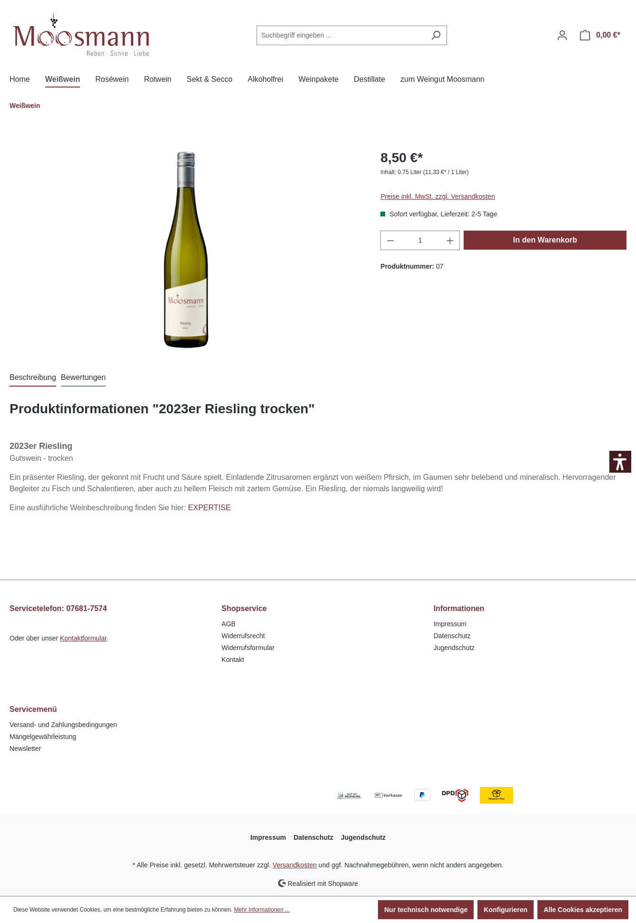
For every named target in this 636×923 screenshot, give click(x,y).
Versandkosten (295, 865)
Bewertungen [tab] (83, 377)
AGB (228, 624)
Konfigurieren (505, 909)
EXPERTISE (209, 508)
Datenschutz (452, 636)
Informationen (459, 608)
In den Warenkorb (545, 240)
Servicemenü (33, 709)
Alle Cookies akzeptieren (583, 909)
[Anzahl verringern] (390, 240)
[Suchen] (436, 35)
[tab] (33, 378)
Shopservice (244, 608)
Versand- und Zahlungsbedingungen (63, 725)
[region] (185, 250)
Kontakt (232, 659)
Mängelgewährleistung (43, 736)
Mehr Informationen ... (261, 909)
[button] (620, 462)
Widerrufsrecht (243, 636)
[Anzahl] (420, 240)
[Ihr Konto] (562, 35)
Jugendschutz (454, 647)
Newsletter (25, 748)
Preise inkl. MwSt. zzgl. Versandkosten (437, 196)
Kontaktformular (83, 638)
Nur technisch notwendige (425, 909)
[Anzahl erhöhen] (450, 240)
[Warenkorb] (600, 35)
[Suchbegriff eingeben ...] (341, 35)
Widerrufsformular (247, 647)
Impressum (450, 624)
